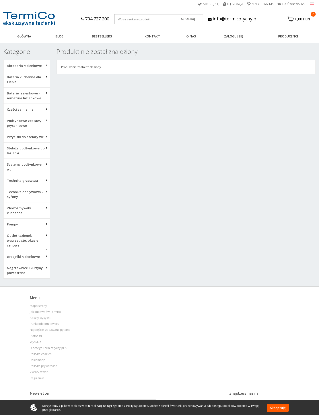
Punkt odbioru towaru (44, 323)
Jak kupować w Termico (45, 311)
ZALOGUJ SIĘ (233, 36)
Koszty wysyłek (40, 317)
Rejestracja (235, 4)
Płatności (36, 336)
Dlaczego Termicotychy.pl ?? (48, 348)
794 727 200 (95, 19)
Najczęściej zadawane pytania (50, 330)
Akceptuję (278, 407)
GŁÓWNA (24, 36)
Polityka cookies (41, 354)
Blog (59, 36)
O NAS (191, 36)
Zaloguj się (211, 4)
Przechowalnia (262, 4)
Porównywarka (293, 4)
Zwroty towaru (39, 372)
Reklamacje (37, 360)
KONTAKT (152, 36)
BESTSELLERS (102, 36)
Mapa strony (38, 305)
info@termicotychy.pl (232, 19)
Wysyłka (35, 342)
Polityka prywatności (43, 366)
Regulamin (37, 378)
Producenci (288, 36)
